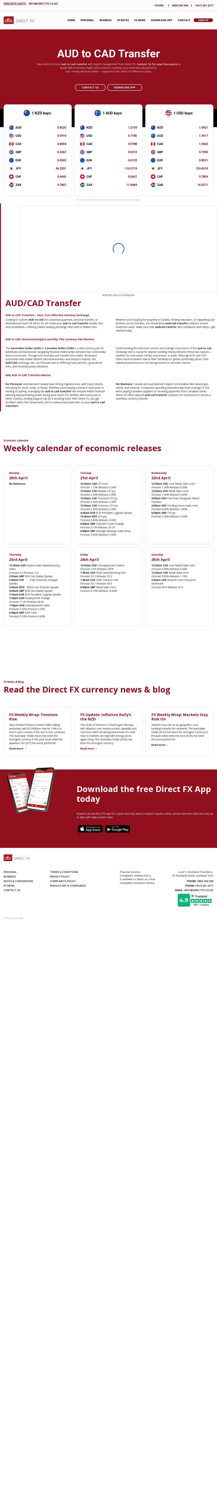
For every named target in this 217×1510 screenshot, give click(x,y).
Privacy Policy (59, 876)
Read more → (18, 748)
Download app (124, 87)
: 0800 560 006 (200, 881)
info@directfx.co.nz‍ (43, 3)
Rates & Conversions (18, 881)
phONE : (160, 5)
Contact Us (90, 87)
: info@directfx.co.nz (194, 890)
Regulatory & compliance (68, 885)
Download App (161, 20)
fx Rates (123, 20)
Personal (87, 20)
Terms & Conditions (64, 872)
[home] (20, 20)
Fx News (9, 885)
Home (71, 20)
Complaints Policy (63, 881)
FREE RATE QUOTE (15, 3)
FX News (140, 20)
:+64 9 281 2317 (199, 885)
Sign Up (203, 20)
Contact (184, 20)
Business (106, 20)
